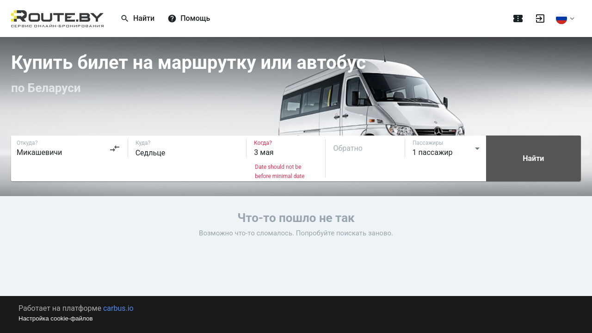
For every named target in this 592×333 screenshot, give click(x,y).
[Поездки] (518, 18)
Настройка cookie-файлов (55, 318)
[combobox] (68, 148)
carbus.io (118, 308)
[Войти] (540, 18)
